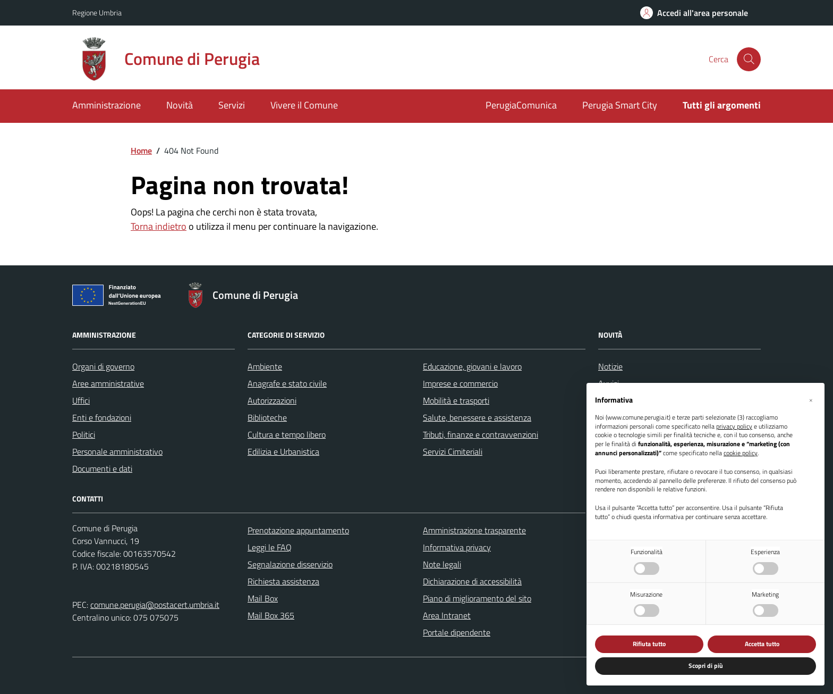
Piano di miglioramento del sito (477, 598)
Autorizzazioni (272, 400)
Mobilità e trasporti (456, 400)
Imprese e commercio (460, 383)
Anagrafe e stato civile (287, 383)
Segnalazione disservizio (290, 564)
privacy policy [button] (734, 426)
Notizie (610, 366)
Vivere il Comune (304, 105)
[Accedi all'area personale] (694, 13)
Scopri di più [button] (705, 665)
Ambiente (265, 366)
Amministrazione (106, 105)
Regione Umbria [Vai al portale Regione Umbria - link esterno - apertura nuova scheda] (97, 12)
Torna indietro (158, 226)
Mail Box (263, 598)
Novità (179, 105)
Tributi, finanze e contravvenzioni (480, 434)
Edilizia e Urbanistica (283, 451)
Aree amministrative (108, 383)
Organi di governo (103, 366)
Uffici (81, 400)
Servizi (231, 105)
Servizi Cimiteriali (452, 451)
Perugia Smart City (619, 105)
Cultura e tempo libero (287, 434)
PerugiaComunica (521, 105)
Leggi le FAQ (270, 547)
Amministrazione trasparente (474, 530)
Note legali (442, 564)
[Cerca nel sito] (749, 59)
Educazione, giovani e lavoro (472, 366)
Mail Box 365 (271, 615)
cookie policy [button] (741, 453)
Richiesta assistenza (283, 581)
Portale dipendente (456, 632)
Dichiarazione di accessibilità (472, 581)
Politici (83, 434)
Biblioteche (267, 417)
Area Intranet (447, 615)
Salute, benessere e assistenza (477, 417)
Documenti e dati (102, 468)
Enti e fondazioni (101, 417)
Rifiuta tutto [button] (649, 644)
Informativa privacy (457, 547)
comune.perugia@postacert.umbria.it (154, 604)
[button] (810, 399)
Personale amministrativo (117, 451)
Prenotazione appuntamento (298, 530)
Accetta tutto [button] (762, 644)
